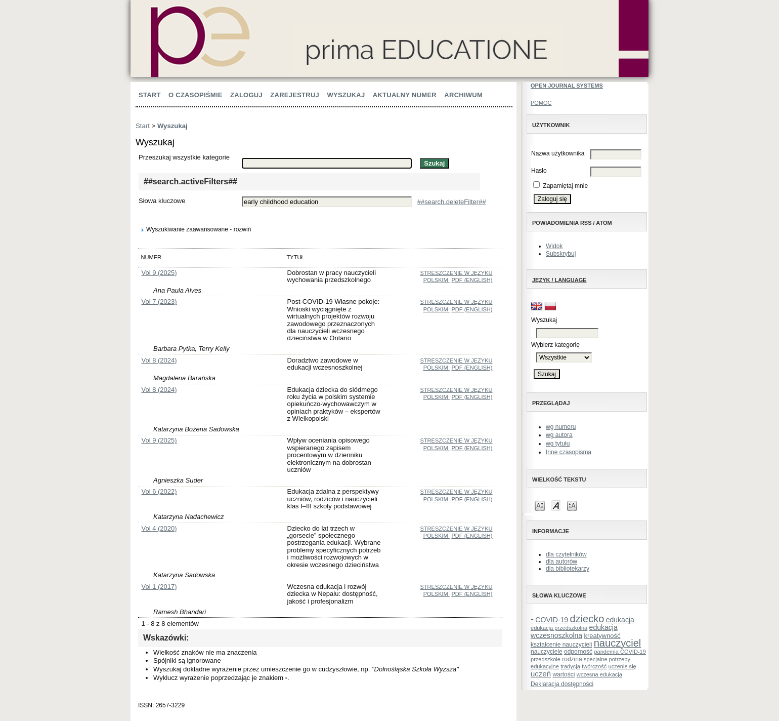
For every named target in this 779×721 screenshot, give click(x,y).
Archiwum (463, 95)
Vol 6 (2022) (159, 491)
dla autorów (561, 561)
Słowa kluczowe (162, 201)
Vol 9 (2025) (159, 272)
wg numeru (561, 426)
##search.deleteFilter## (451, 202)
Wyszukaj (346, 95)
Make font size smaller (540, 505)
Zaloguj (246, 95)
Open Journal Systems (567, 86)
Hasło (539, 170)
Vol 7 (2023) (159, 301)
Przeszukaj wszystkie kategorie (184, 157)
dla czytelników (566, 554)
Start (150, 95)
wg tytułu (558, 443)
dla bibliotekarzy (567, 568)
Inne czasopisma (568, 452)
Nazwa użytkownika (557, 153)
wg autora (559, 434)
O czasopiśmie (195, 95)
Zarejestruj (294, 95)
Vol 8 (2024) (159, 360)
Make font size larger (572, 505)
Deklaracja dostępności (562, 684)
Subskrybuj (561, 253)
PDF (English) (471, 280)
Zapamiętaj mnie (565, 185)
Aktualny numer (405, 95)
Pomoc (541, 103)
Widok (554, 246)
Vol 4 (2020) (159, 528)
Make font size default (556, 505)
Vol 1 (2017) (159, 586)
